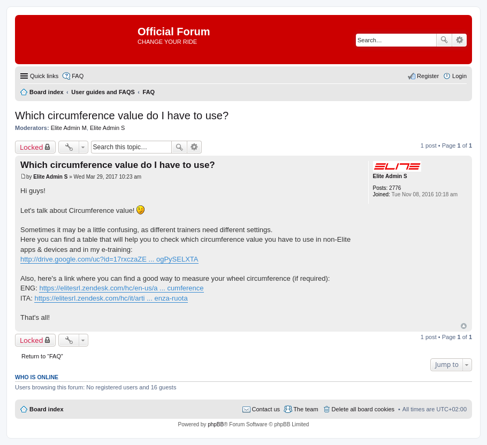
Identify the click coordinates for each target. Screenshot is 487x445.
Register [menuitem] (428, 76)
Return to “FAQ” (42, 356)
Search (444, 40)
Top (464, 326)
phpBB (216, 424)
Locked (31, 147)
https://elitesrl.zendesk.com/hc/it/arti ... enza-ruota (110, 298)
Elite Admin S (107, 128)
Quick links (44, 76)
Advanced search (459, 40)
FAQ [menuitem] (77, 76)
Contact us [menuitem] (266, 409)
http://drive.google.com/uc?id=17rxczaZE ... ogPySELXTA (109, 259)
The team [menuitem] (305, 409)
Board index (46, 409)
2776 (395, 188)
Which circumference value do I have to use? (122, 115)
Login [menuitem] (459, 76)
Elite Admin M (69, 128)
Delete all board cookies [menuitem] (363, 409)
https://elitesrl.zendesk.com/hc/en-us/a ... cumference (121, 288)
